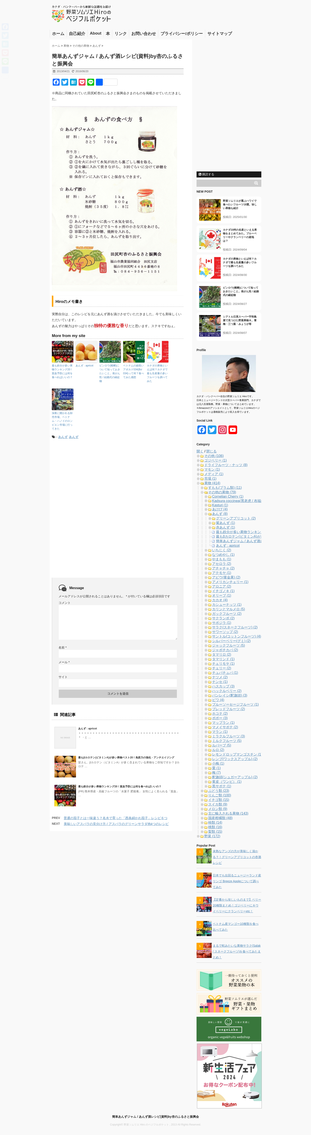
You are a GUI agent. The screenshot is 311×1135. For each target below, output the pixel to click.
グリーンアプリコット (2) (236, 518)
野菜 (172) (212, 836)
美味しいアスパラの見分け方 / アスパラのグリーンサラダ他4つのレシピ (116, 824)
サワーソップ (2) (225, 632)
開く (200, 451)
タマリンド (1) (223, 659)
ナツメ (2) (220, 677)
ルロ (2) (218, 750)
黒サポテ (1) (221, 786)
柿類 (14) (215, 822)
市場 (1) (210, 478)
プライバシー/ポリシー (181, 33)
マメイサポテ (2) (225, 727)
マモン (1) (212, 469)
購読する (206, 174)
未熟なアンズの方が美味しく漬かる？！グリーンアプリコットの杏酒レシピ (237, 857)
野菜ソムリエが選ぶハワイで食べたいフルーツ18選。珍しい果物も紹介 (240, 204)
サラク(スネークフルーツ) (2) (235, 627)
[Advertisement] (88, 478)
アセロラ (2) (221, 564)
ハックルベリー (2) (226, 691)
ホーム (58, 33)
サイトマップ (219, 33)
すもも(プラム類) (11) (225, 487)
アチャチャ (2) (223, 568)
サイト (63, 677)
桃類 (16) (215, 827)
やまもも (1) (221, 559)
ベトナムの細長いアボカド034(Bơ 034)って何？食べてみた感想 (133, 371)
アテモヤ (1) (221, 573)
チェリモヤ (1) (223, 663)
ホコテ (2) (220, 713)
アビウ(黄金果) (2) (226, 577)
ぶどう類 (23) (218, 791)
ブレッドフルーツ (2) (228, 709)
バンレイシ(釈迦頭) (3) (229, 695)
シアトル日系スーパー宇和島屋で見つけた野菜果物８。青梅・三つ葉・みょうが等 (240, 320)
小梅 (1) (218, 763)
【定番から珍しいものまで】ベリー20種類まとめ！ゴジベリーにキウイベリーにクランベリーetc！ (237, 905)
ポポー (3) (220, 718)
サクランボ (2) (223, 618)
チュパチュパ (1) (225, 673)
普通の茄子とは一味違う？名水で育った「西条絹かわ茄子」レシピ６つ (115, 818)
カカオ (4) (220, 600)
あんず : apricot (84, 365)
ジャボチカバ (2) (225, 650)
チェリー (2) (221, 668)
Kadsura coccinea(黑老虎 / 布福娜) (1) (241, 501)
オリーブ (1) (221, 595)
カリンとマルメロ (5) (228, 609)
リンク (120, 33)
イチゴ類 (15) (218, 800)
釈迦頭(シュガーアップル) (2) (235, 777)
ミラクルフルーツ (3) (228, 736)
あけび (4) (220, 509)
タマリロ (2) (221, 654)
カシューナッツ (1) (226, 604)
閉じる (211, 451)
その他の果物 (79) (222, 492)
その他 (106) (214, 456)
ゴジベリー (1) (215, 460)
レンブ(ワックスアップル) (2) (235, 759)
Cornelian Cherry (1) (227, 496)
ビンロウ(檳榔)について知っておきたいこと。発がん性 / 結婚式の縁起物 (109, 373)
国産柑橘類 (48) (220, 818)
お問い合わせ (143, 33)
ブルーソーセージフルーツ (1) (235, 704)
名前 (63, 647)
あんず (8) (220, 514)
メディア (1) (213, 474)
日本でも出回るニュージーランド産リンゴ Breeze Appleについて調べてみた (237, 881)
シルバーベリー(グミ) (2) (231, 641)
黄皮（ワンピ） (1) (226, 781)
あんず (63, 437)
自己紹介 (77, 33)
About (95, 33)
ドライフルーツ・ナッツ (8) (226, 465)
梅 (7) (216, 772)
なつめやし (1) (223, 554)
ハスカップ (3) (223, 686)
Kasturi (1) (220, 505)
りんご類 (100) (219, 795)
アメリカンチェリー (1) (230, 582)
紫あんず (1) (225, 523)
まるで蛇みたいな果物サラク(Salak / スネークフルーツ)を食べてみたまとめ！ (237, 951)
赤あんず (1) (225, 527)
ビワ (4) (218, 700)
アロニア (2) (221, 586)
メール (64, 662)
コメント (65, 602)
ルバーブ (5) (221, 745)
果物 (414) (212, 483)
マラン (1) (220, 732)
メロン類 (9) (217, 809)
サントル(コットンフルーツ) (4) (236, 636)
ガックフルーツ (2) (226, 613)
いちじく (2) (221, 550)
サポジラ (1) (221, 623)
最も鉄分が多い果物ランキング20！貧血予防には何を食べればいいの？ (62, 371)
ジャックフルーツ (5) (228, 645)
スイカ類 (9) (217, 804)
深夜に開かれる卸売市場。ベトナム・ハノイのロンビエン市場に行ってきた (62, 421)
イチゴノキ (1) (223, 591)
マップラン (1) (223, 722)
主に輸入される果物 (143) (228, 813)
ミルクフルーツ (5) (226, 741)
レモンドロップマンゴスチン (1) (237, 754)
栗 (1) (216, 768)
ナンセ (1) (220, 682)
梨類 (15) (215, 831)
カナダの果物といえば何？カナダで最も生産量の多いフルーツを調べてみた (157, 373)
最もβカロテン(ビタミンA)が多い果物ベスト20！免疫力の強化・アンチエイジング (126, 757)
